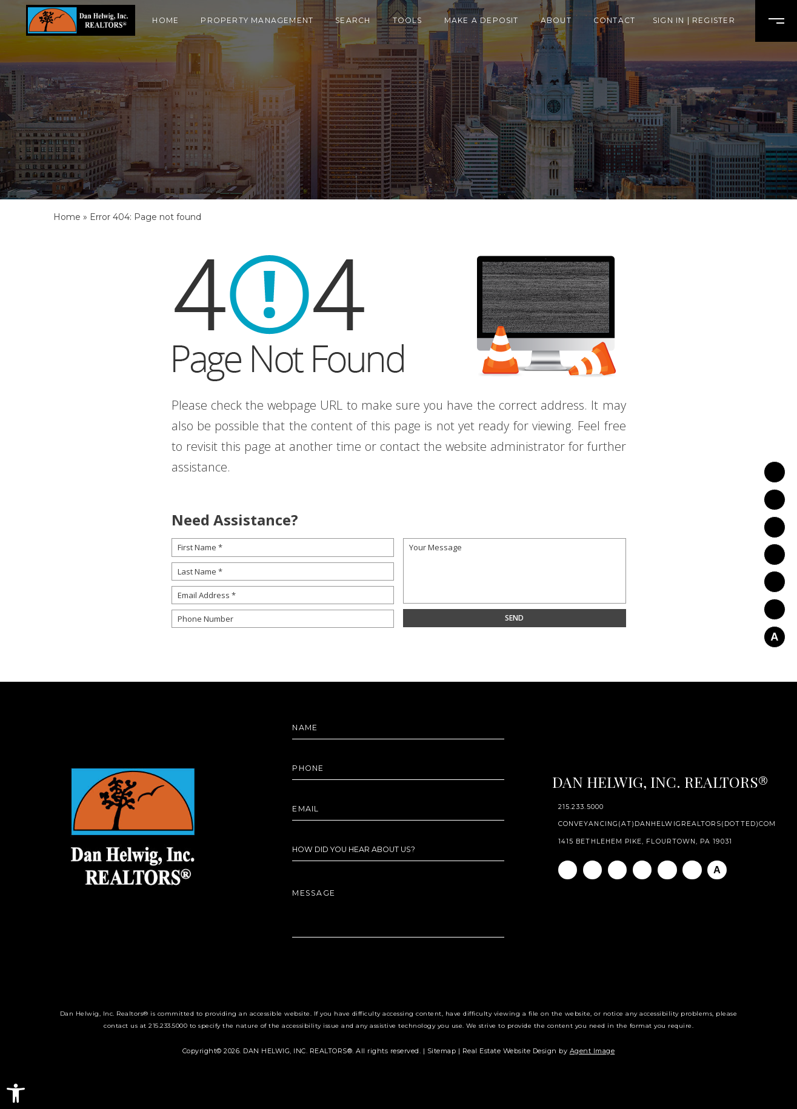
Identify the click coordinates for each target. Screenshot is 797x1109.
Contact (614, 20)
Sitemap (441, 1051)
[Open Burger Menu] (776, 21)
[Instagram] (774, 494)
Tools (407, 20)
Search (352, 20)
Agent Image (592, 1051)
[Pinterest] (774, 603)
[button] (16, 1093)
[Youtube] (774, 576)
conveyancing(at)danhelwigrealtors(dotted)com (667, 824)
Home (165, 20)
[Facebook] (774, 467)
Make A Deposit (481, 20)
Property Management (257, 20)
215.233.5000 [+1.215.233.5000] (581, 807)
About (556, 20)
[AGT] (774, 631)
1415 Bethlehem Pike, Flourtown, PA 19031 (645, 842)
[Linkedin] (774, 522)
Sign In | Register (694, 20)
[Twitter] (774, 549)
